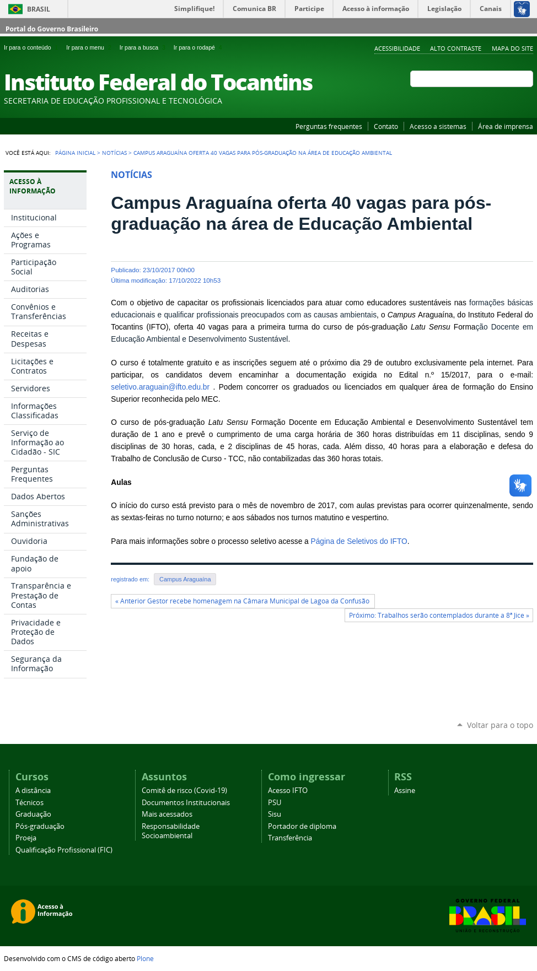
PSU (274, 802)
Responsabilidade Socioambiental (171, 831)
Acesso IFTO (288, 790)
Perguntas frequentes (329, 126)
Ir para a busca (144, 47)
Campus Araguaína (185, 579)
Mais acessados (167, 814)
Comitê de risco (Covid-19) (184, 790)
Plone (145, 958)
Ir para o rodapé (199, 47)
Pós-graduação (40, 826)
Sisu (274, 814)
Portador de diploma (302, 826)
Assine (404, 790)
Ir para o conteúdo (33, 47)
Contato (386, 126)
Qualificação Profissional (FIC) (63, 850)
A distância (33, 790)
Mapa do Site (512, 48)
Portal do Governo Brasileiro (52, 29)
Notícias (114, 153)
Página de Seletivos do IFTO (359, 541)
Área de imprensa (505, 126)
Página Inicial (75, 153)
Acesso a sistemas (438, 126)
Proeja (25, 838)
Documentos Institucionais (186, 802)
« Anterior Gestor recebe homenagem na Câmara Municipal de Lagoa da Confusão (243, 601)
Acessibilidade (397, 48)
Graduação (33, 814)
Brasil (38, 9)
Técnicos (29, 802)
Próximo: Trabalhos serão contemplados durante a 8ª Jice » (439, 615)
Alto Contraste (455, 48)
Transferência (290, 838)
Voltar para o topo (500, 725)
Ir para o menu (90, 47)
